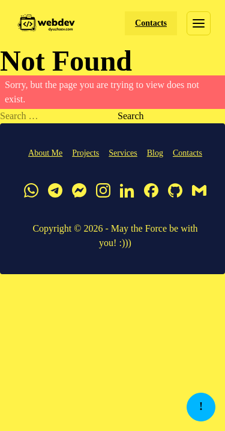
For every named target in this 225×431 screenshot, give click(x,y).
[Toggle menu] (199, 23)
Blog (155, 152)
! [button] (201, 406)
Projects (85, 152)
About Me (45, 152)
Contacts (151, 23)
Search (131, 116)
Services (123, 152)
